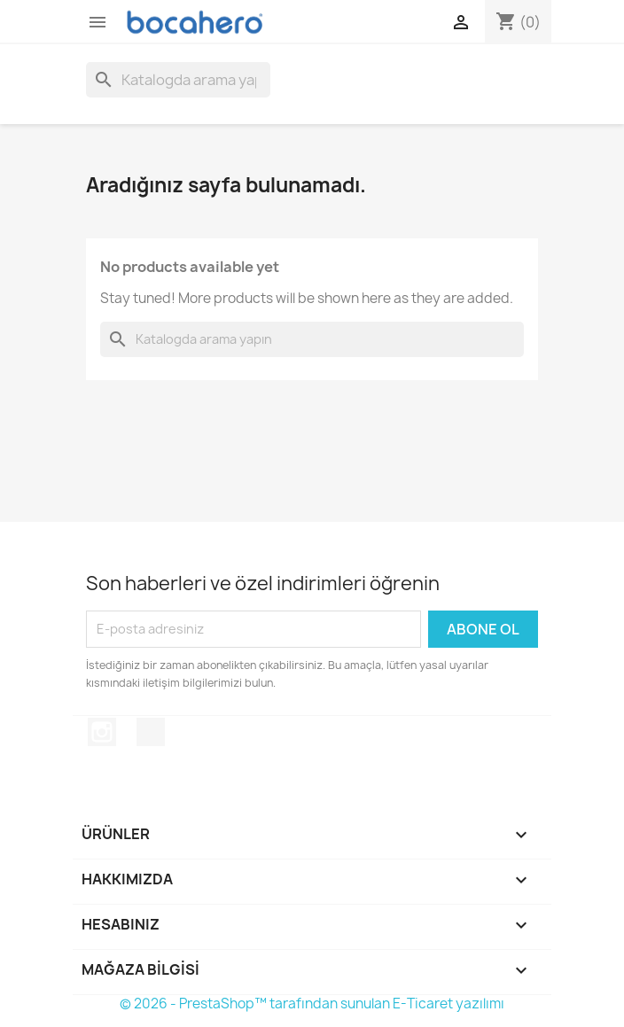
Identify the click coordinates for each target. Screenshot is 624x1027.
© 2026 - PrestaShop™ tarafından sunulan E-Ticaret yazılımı (312, 1003)
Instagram (102, 732)
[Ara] (178, 79)
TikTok (150, 732)
